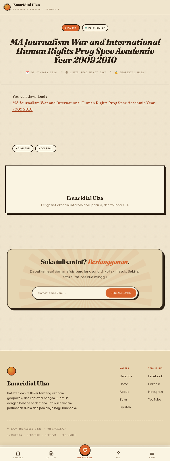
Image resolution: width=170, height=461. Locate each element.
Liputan (125, 407)
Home (124, 384)
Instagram (155, 392)
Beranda (126, 376)
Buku (123, 399)
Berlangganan (121, 296)
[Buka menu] (152, 454)
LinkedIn (154, 384)
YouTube (154, 399)
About (124, 392)
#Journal (46, 148)
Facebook (155, 376)
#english (23, 148)
